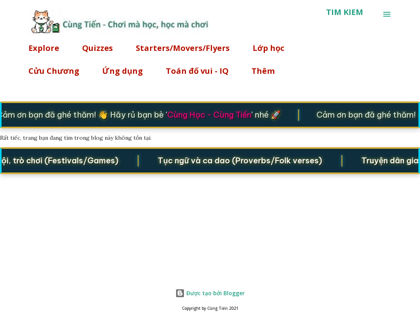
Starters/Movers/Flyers (183, 48)
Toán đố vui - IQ (197, 71)
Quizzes (97, 48)
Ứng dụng (122, 71)
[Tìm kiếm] (344, 12)
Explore (43, 48)
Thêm (263, 71)
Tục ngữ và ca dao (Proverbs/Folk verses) (242, 160)
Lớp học (268, 48)
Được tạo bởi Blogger (210, 293)
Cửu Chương (53, 71)
